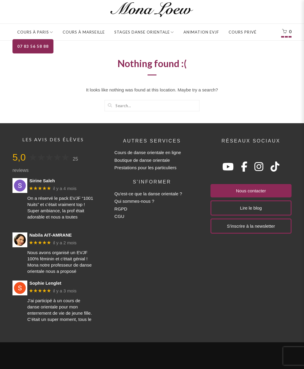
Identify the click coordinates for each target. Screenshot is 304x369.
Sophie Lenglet (45, 283)
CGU (119, 216)
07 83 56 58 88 (33, 46)
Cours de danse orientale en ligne (147, 152)
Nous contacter (251, 190)
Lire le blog (251, 207)
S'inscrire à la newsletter (251, 226)
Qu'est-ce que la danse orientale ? (148, 193)
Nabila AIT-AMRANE (50, 234)
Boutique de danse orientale (142, 160)
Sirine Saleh (42, 180)
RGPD (120, 208)
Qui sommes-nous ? (134, 201)
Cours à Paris (33, 32)
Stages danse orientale (142, 32)
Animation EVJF (201, 32)
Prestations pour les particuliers (145, 167)
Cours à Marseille (84, 32)
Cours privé (242, 32)
